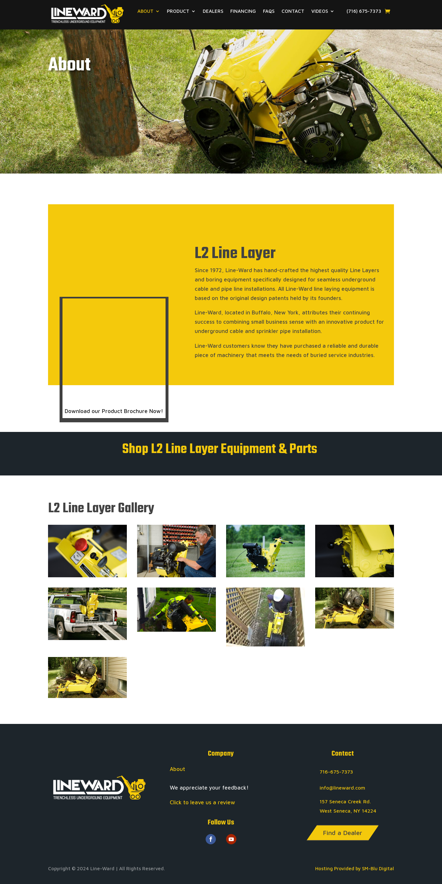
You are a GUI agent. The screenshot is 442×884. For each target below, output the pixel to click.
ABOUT (145, 11)
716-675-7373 (336, 772)
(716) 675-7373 (361, 11)
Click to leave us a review (202, 802)
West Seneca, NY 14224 (348, 811)
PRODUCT (178, 11)
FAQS (268, 11)
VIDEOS (319, 11)
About (177, 769)
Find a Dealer (342, 832)
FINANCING (243, 11)
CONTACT (293, 11)
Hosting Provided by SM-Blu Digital (354, 868)
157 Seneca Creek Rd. (345, 801)
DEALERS (213, 11)
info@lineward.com (342, 788)
